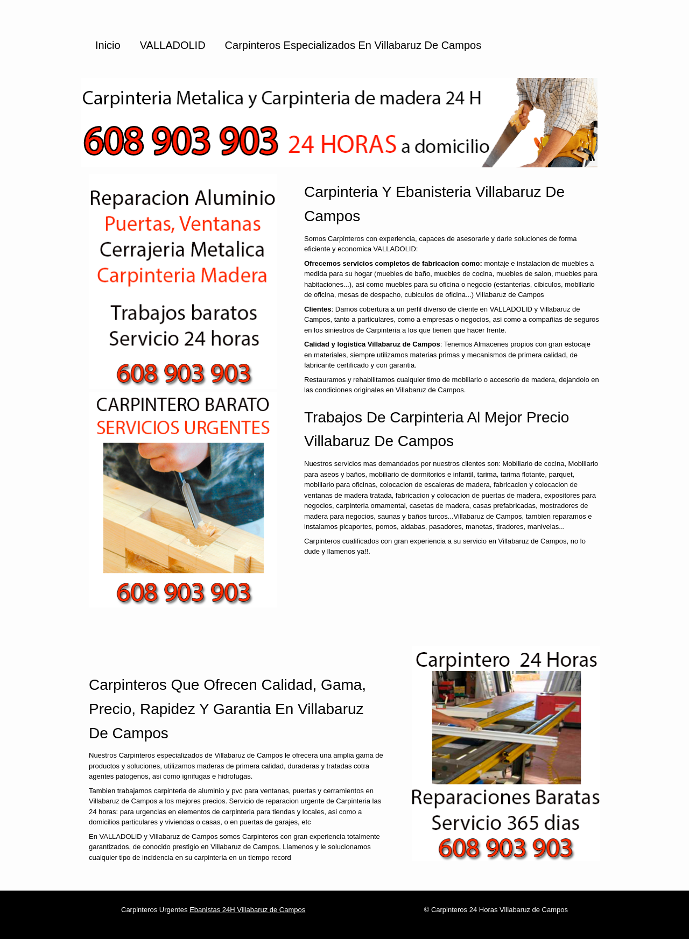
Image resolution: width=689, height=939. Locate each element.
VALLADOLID (173, 45)
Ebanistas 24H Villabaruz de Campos (247, 910)
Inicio (108, 45)
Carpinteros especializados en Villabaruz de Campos (353, 45)
